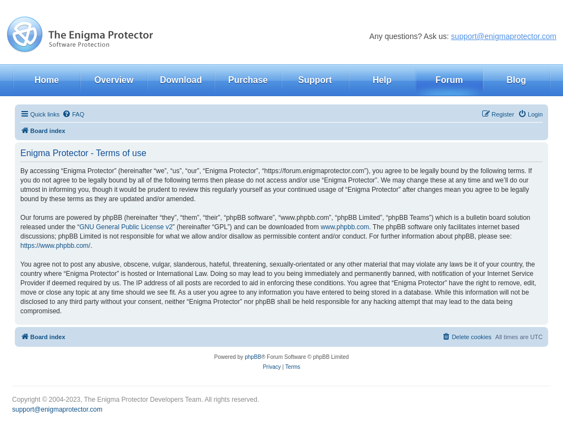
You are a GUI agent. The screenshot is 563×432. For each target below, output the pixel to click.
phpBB (253, 357)
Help (382, 80)
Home (47, 80)
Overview (113, 80)
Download (181, 80)
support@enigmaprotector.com (503, 36)
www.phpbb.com (345, 227)
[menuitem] (73, 114)
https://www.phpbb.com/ (55, 246)
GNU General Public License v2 (125, 227)
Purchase (248, 80)
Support (315, 80)
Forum (449, 80)
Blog (516, 80)
